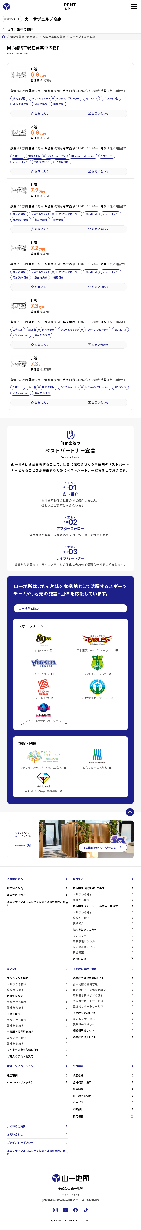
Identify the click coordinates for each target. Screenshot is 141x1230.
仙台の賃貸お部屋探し (24, 36)
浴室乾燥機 (40, 104)
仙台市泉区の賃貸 (54, 36)
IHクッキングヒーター (68, 98)
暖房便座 (58, 104)
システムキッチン (41, 98)
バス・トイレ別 (110, 98)
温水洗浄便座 (20, 104)
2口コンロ (91, 98)
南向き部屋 (19, 98)
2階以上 (17, 156)
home (4, 37)
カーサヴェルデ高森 (82, 36)
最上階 (32, 329)
